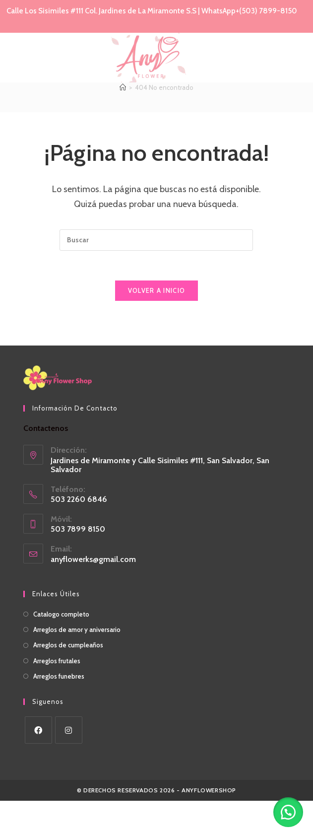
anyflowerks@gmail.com (93, 595)
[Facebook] (38, 766)
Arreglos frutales (56, 696)
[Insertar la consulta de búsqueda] (156, 276)
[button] (288, 812)
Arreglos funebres (58, 712)
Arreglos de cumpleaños (68, 681)
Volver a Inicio (157, 327)
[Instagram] (68, 766)
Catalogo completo (61, 650)
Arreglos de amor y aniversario (77, 666)
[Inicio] (123, 124)
